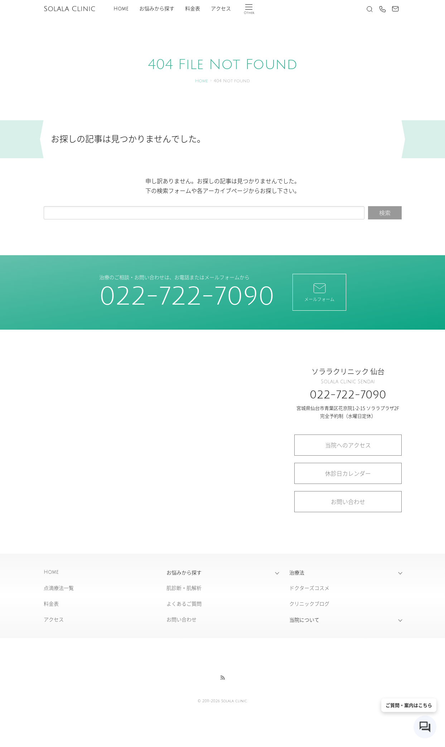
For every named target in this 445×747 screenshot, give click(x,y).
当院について (304, 619)
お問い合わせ (348, 501)
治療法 (296, 572)
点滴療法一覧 (59, 587)
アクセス (221, 8)
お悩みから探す (156, 8)
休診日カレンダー (348, 473)
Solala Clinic (69, 9)
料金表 (192, 8)
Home (121, 8)
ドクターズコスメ (309, 587)
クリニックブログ (309, 603)
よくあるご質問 (184, 603)
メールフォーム (319, 291)
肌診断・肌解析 (184, 587)
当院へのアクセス (348, 445)
